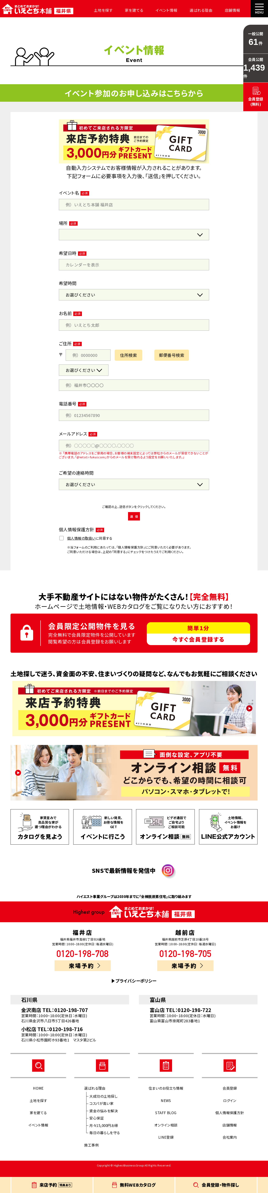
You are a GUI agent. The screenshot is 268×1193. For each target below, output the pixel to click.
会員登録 (230, 1095)
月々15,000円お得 (103, 1132)
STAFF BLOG (166, 1119)
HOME (38, 1095)
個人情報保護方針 (229, 1119)
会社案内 (240, 10)
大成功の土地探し (103, 1103)
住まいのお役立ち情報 (166, 1095)
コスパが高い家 (101, 1110)
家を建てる (125, 10)
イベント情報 (155, 10)
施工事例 (91, 1152)
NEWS (166, 1107)
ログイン (229, 1107)
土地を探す (97, 10)
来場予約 (84, 973)
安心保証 (96, 1125)
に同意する (85, 545)
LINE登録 (166, 1144)
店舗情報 (216, 10)
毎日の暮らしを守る (104, 1139)
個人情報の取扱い (81, 545)
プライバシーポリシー (136, 988)
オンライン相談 (165, 1132)
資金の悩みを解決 (103, 1118)
